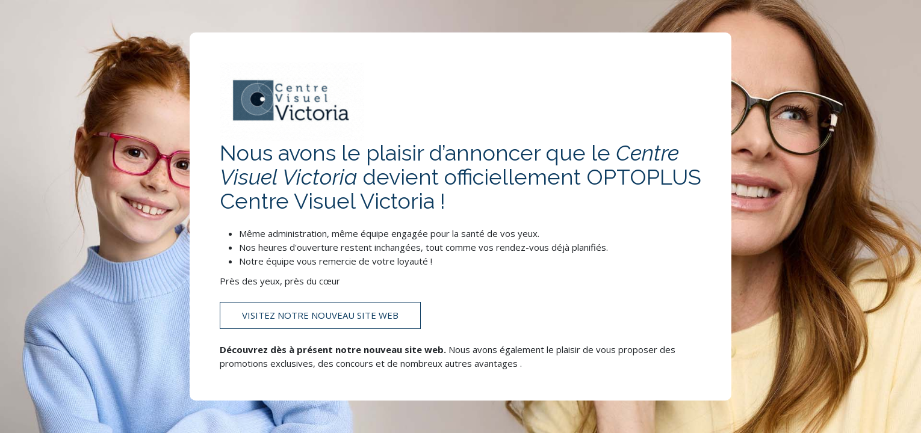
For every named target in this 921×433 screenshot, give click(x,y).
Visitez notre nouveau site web (320, 315)
